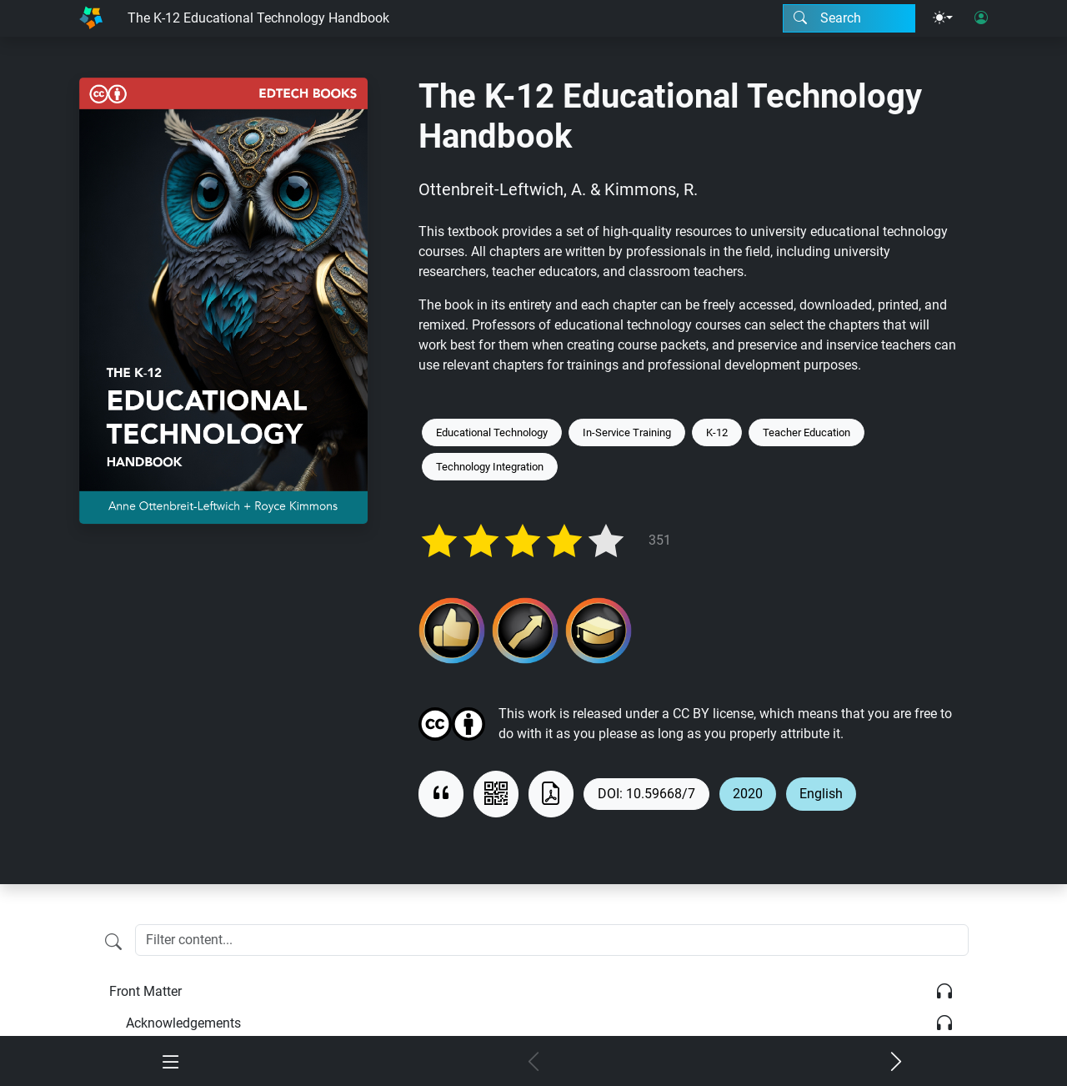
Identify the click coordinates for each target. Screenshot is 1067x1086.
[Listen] (944, 992)
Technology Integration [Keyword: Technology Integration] (490, 466)
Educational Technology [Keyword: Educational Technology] (492, 432)
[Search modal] (849, 18)
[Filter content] (113, 941)
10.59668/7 (660, 794)
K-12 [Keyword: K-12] (717, 432)
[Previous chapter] (534, 1062)
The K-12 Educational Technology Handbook (258, 18)
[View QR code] (495, 794)
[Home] (90, 18)
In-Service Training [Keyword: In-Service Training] (627, 432)
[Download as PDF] (551, 794)
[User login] (981, 18)
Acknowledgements (183, 1023)
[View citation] (440, 794)
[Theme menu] (943, 18)
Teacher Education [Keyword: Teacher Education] (806, 432)
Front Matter (145, 991)
